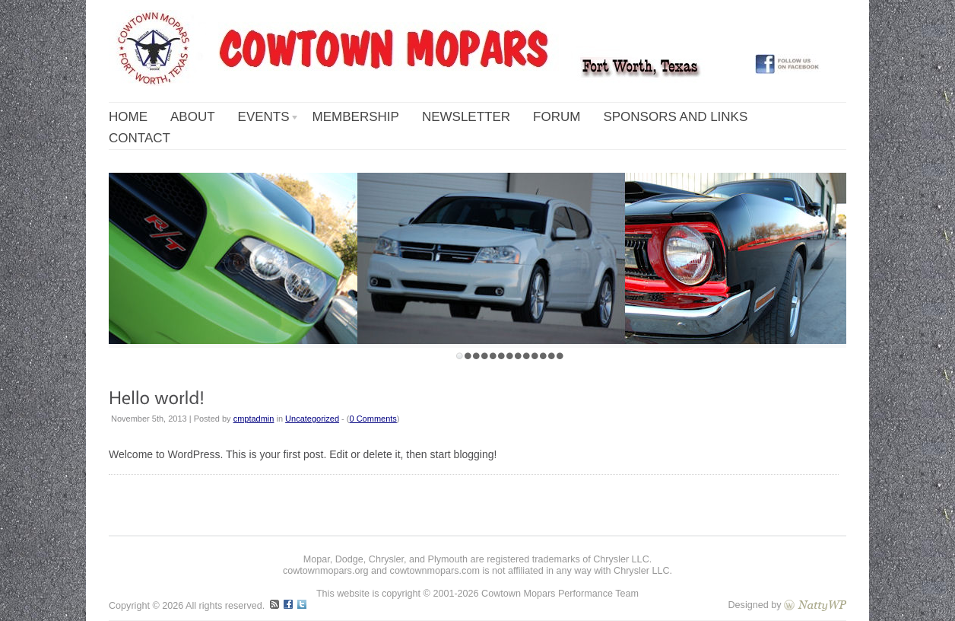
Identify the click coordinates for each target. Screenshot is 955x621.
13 (560, 355)
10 (534, 355)
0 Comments (373, 418)
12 (551, 355)
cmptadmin (253, 418)
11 (543, 355)
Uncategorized (312, 418)
